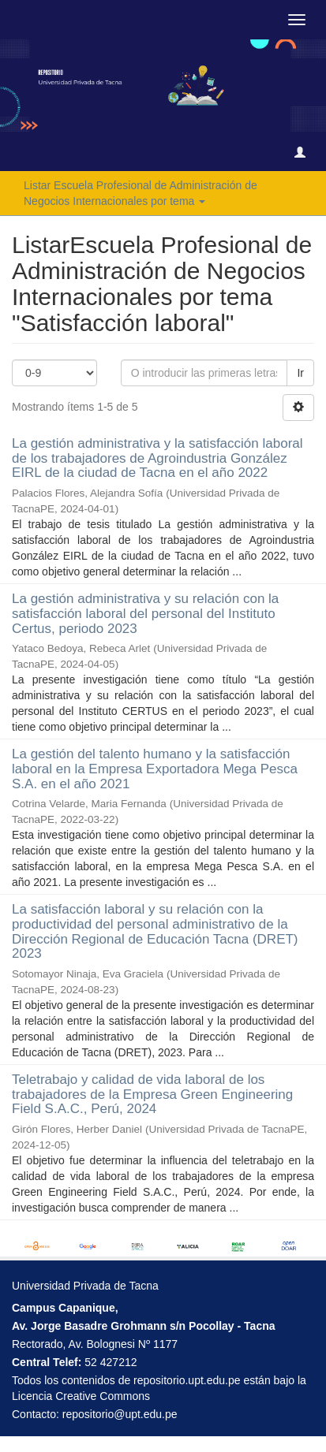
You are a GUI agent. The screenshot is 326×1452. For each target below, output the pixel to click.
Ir (300, 373)
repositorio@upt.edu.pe (120, 1414)
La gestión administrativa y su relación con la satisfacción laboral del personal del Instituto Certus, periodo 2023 (145, 613)
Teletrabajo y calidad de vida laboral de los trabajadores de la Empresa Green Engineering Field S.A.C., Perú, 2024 (152, 1094)
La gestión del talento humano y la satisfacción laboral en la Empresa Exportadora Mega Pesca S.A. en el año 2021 (155, 768)
